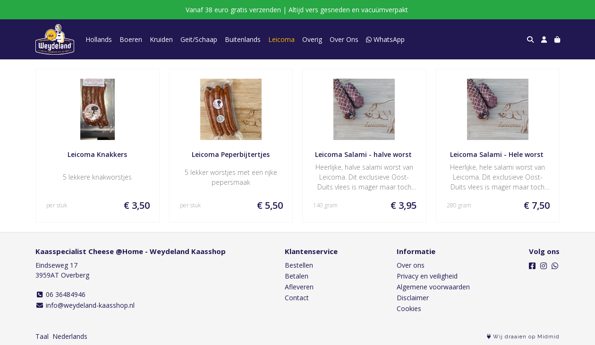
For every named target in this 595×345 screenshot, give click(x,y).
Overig (312, 39)
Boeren (130, 39)
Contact (297, 297)
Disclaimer (413, 297)
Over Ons (344, 39)
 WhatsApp (385, 39)
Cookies (409, 308)
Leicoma (281, 39)
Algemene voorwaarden (433, 286)
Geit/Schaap (198, 39)
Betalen (296, 275)
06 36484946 (60, 294)
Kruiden (161, 39)
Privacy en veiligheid (427, 275)
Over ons (411, 265)
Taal (42, 336)
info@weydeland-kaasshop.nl (85, 305)
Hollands (98, 39)
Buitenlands (243, 39)
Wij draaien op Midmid (523, 337)
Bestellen (299, 265)
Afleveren (299, 286)
